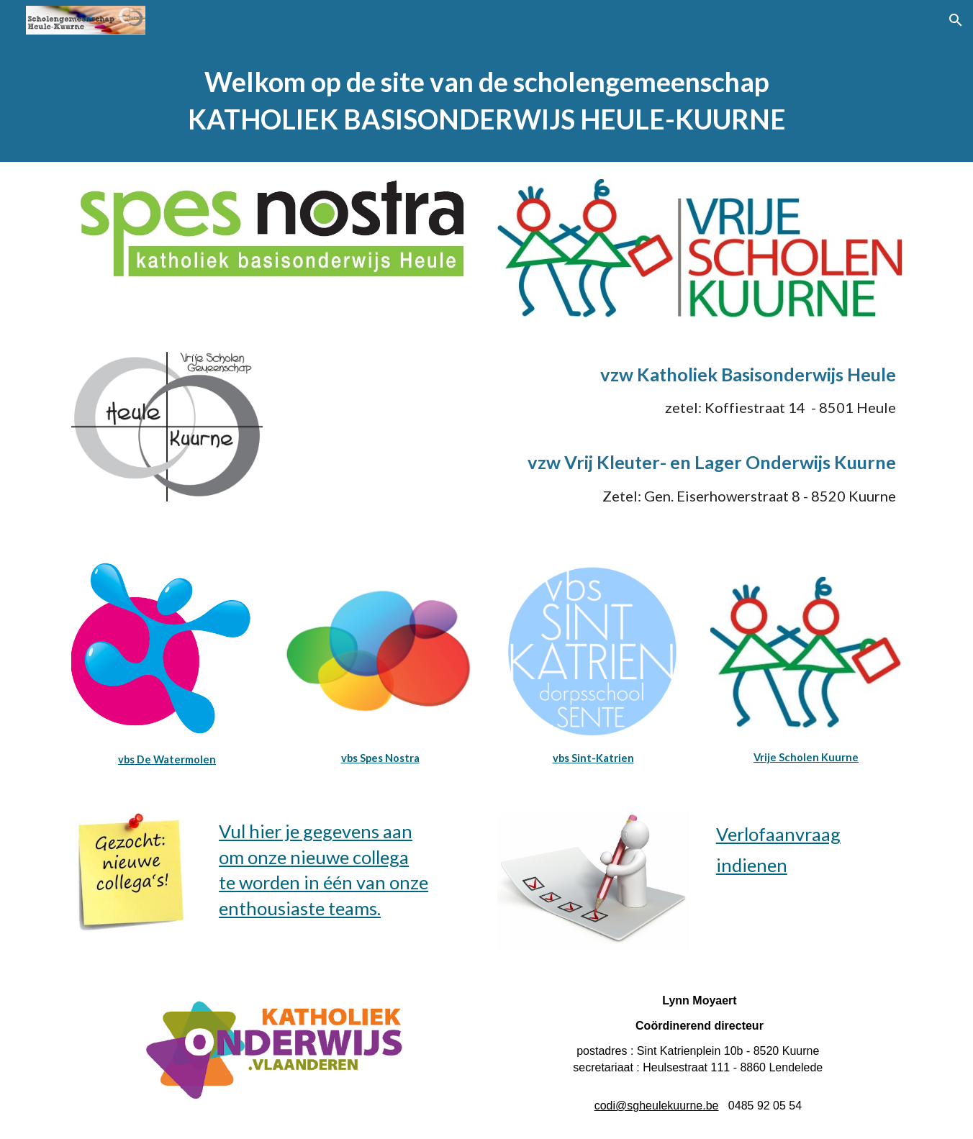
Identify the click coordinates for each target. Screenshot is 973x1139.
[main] (486, 101)
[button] (955, 20)
